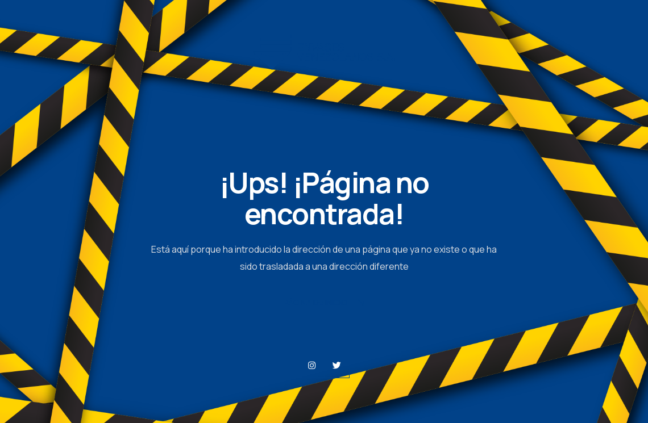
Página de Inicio (324, 303)
